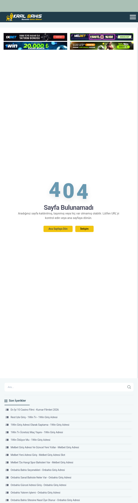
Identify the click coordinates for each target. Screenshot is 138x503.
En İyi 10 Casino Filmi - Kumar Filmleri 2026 (32, 409)
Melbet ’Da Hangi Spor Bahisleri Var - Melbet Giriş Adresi (39, 462)
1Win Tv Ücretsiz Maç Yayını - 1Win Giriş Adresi (34, 432)
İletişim (84, 228)
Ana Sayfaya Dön (58, 228)
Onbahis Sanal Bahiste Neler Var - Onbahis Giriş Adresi (38, 477)
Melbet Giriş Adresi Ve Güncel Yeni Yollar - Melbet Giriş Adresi (42, 447)
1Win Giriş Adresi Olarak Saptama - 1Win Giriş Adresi (37, 424)
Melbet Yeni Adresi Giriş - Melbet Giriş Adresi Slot (35, 455)
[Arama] (65, 387)
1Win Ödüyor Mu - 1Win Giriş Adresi (28, 440)
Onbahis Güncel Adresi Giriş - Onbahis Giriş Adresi (36, 485)
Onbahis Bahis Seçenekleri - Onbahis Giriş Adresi (35, 470)
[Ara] (129, 387)
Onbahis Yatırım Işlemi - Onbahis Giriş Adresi (33, 492)
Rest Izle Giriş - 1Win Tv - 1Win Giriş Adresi (31, 417)
